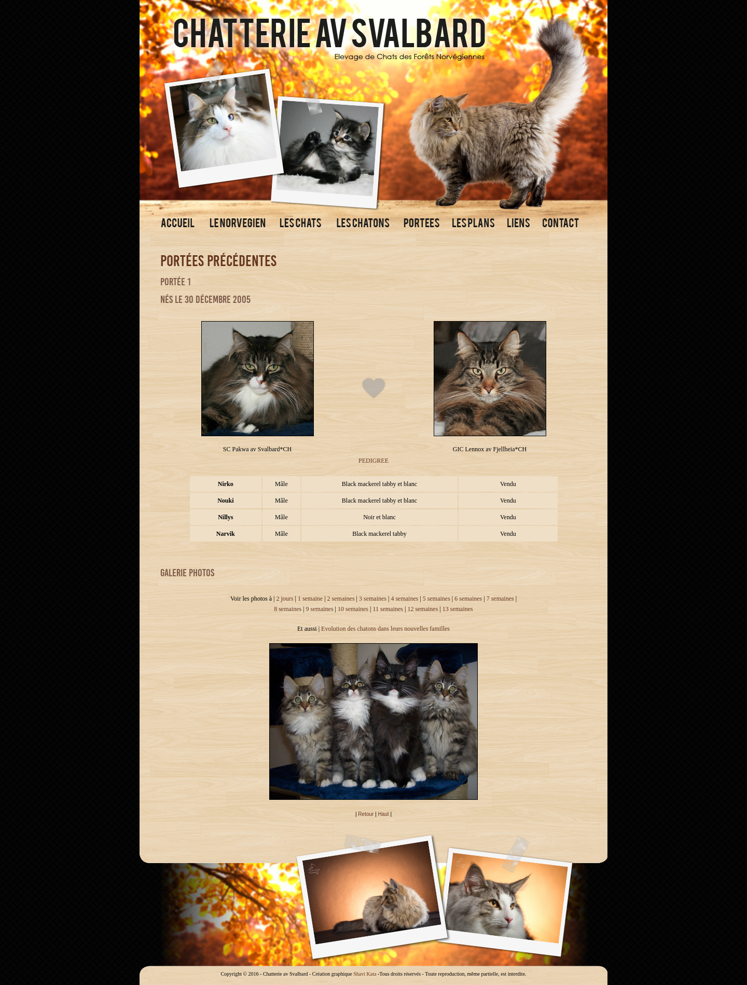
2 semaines (341, 598)
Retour (366, 814)
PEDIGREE (373, 460)
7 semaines (500, 598)
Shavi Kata (364, 974)
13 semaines (457, 609)
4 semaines (404, 598)
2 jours (284, 598)
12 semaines (422, 609)
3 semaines (372, 598)
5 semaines (436, 598)
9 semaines (320, 609)
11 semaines (387, 609)
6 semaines (468, 598)
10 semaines (353, 609)
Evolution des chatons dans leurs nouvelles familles (385, 628)
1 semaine (310, 598)
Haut (383, 814)
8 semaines (287, 609)
